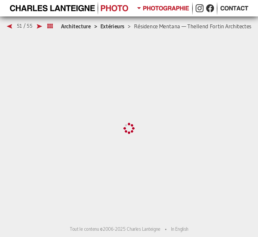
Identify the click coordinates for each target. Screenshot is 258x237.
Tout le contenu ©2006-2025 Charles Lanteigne (115, 229)
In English (179, 229)
